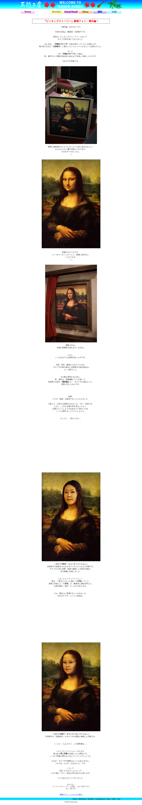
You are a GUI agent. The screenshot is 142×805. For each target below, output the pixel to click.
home (28, 12)
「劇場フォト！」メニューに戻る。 (71, 794)
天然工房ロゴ (31, 4)
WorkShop (82, 799)
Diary (109, 799)
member (56, 12)
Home (75, 799)
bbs (100, 12)
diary (85, 12)
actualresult (71, 12)
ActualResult (100, 799)
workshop (42, 12)
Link (118, 799)
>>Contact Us (107, 2)
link (114, 12)
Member (91, 799)
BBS (114, 799)
